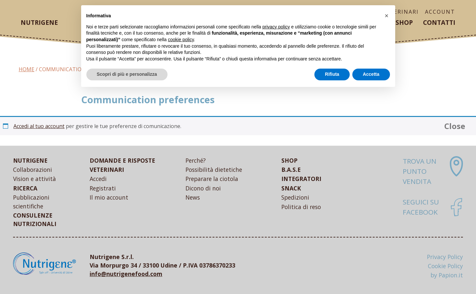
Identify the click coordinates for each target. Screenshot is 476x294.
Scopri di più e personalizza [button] (127, 74)
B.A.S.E (291, 169)
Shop (404, 22)
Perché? (195, 160)
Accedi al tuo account (38, 126)
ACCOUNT (440, 11)
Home (26, 69)
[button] (386, 15)
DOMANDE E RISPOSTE (122, 160)
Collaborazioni (32, 169)
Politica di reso (301, 207)
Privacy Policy (445, 257)
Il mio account (109, 197)
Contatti (439, 22)
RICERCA (25, 188)
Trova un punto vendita (419, 171)
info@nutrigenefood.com (126, 274)
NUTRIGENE (30, 160)
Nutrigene (39, 22)
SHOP (289, 160)
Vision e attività (34, 179)
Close (454, 126)
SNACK (291, 188)
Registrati (103, 188)
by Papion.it (447, 275)
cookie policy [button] (181, 39)
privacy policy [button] (276, 26)
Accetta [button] (371, 74)
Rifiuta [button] (332, 74)
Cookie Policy (445, 266)
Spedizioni (295, 197)
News (192, 197)
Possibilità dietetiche (213, 169)
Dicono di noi (203, 188)
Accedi (98, 179)
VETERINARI (107, 169)
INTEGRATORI (301, 179)
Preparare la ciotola (211, 179)
